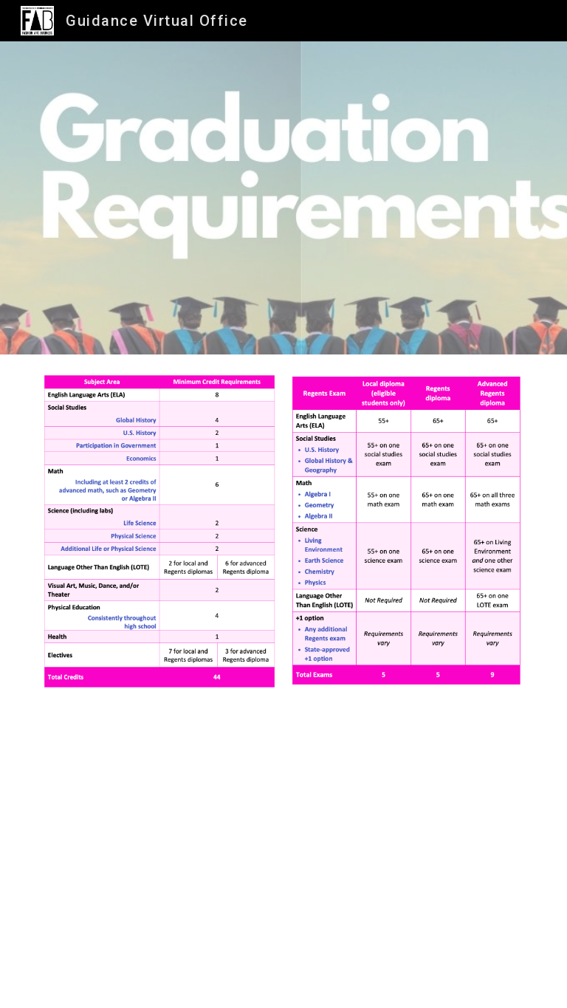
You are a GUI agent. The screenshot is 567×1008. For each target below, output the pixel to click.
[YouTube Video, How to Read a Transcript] (283, 858)
